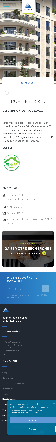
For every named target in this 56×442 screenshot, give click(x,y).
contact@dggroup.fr (10, 350)
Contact (5, 410)
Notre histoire (8, 378)
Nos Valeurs (7, 388)
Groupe (5, 372)
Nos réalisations (9, 399)
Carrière (5, 394)
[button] (51, 33)
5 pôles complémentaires (13, 383)
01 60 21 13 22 (8, 347)
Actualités (6, 404)
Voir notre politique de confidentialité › (26, 413)
